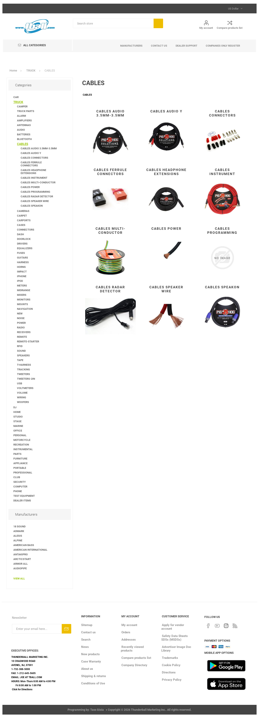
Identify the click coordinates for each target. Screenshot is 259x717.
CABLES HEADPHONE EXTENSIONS (166, 172)
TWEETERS (23, 374)
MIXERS (21, 294)
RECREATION (21, 444)
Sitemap (86, 625)
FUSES (21, 252)
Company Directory (134, 665)
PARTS (17, 453)
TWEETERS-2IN (26, 378)
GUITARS (22, 257)
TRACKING (23, 369)
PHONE (17, 491)
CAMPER (22, 106)
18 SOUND (19, 526)
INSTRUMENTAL (23, 449)
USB (19, 383)
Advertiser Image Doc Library (176, 648)
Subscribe (66, 629)
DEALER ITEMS (22, 500)
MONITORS (23, 299)
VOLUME (22, 392)
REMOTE (22, 336)
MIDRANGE (23, 290)
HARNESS (23, 262)
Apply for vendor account (172, 626)
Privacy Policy (172, 680)
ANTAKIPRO (20, 554)
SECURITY (19, 481)
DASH (20, 234)
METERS (22, 285)
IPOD (20, 280)
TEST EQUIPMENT (24, 495)
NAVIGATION (25, 308)
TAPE (20, 360)
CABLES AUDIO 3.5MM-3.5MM (110, 113)
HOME (17, 412)
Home (13, 70)
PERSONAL (20, 435)
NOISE (20, 318)
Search (158, 23)
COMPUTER (20, 486)
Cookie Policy (171, 665)
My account (206, 27)
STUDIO (18, 416)
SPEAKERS (23, 355)
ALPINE (17, 540)
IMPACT (22, 271)
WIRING (21, 397)
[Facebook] (208, 625)
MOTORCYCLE (21, 439)
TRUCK (18, 102)
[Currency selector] (235, 8)
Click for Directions (22, 689)
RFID (19, 346)
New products (90, 654)
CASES (21, 225)
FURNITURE (20, 458)
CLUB (16, 477)
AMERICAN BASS (23, 545)
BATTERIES (23, 134)
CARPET (22, 215)
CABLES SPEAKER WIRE (166, 289)
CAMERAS (23, 211)
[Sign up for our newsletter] (37, 629)
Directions (169, 672)
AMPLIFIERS (24, 120)
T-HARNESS (24, 364)
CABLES (22, 144)
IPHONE (21, 276)
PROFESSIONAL (22, 472)
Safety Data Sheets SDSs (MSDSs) (174, 637)
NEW (19, 313)
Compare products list (229, 27)
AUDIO (21, 129)
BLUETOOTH (24, 139)
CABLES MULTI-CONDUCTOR (110, 231)
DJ (14, 407)
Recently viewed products (132, 648)
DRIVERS (22, 243)
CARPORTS (24, 220)
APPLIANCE (20, 463)
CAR (16, 97)
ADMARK (18, 531)
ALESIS (17, 535)
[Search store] (113, 23)
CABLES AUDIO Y (166, 111)
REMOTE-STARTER (28, 341)
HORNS (21, 266)
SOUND (21, 350)
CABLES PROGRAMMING (222, 231)
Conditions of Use (93, 683)
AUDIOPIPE (20, 568)
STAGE (17, 421)
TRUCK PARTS (25, 111)
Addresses (128, 639)
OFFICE (17, 430)
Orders (125, 632)
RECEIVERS (24, 332)
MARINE (18, 425)
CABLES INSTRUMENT (222, 172)
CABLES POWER (166, 229)
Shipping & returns (93, 676)
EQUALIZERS (24, 248)
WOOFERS (23, 402)
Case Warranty (91, 661)
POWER (21, 322)
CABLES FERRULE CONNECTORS (110, 172)
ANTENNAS (24, 125)
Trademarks (170, 658)
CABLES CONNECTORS (222, 113)
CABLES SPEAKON (222, 287)
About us (87, 669)
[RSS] (235, 625)
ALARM (21, 115)
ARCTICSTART (22, 559)
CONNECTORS (25, 229)
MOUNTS (22, 304)
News (85, 647)
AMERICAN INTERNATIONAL (30, 549)
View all (19, 578)
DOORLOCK (24, 238)
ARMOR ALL (20, 563)
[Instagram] (226, 625)
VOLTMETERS (25, 388)
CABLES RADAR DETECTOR (110, 289)
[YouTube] (217, 625)
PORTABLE (19, 467)
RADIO (21, 327)
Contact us (88, 632)
